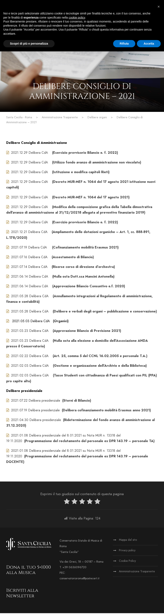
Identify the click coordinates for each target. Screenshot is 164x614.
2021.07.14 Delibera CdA (30, 267)
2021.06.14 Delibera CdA (30, 277)
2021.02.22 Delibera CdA (30, 357)
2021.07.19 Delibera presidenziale (35, 411)
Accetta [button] (149, 43)
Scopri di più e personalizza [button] (29, 43)
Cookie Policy (127, 562)
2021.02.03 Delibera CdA (30, 366)
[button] (158, 6)
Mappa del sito (128, 541)
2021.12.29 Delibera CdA (29, 153)
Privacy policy (127, 551)
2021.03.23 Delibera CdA (30, 332)
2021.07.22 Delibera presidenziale (35, 401)
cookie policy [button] (77, 17)
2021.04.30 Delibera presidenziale (36, 421)
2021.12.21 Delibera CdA (29, 233)
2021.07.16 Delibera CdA (29, 258)
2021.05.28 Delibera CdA (30, 297)
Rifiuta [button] (124, 43)
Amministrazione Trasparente (137, 572)
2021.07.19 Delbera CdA (29, 248)
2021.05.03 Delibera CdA (31, 322)
